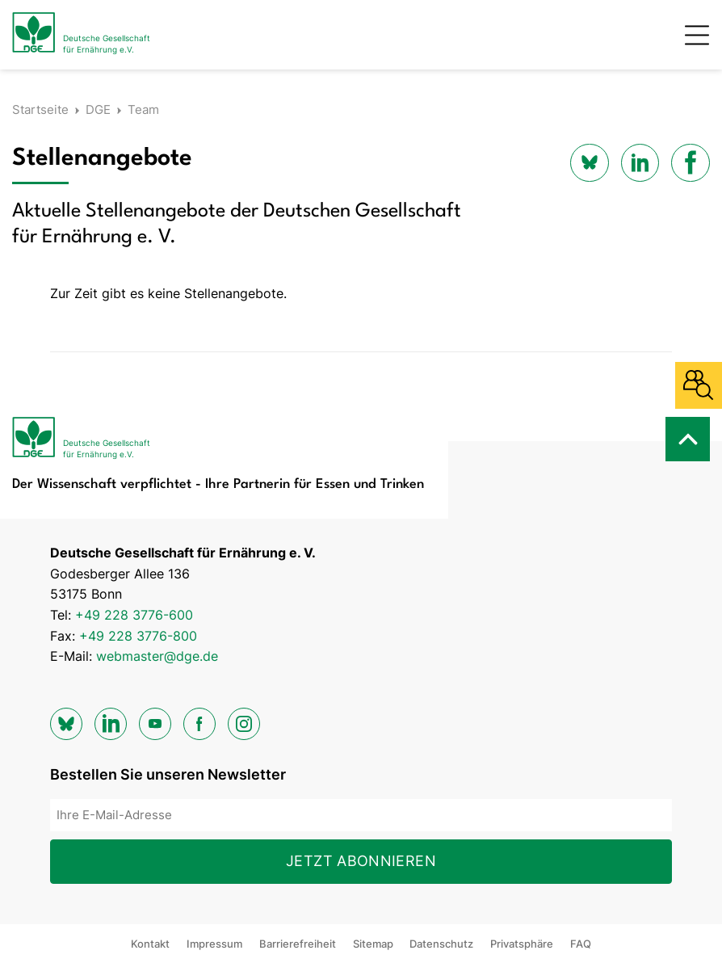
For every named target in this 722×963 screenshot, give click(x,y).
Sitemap (373, 943)
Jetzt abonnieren (361, 860)
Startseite (40, 109)
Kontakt (150, 943)
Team (143, 109)
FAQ (580, 943)
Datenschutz (441, 943)
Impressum (214, 943)
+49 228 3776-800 (138, 636)
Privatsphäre (521, 943)
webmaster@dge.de (157, 656)
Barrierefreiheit (297, 943)
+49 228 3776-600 (134, 615)
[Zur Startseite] (81, 34)
